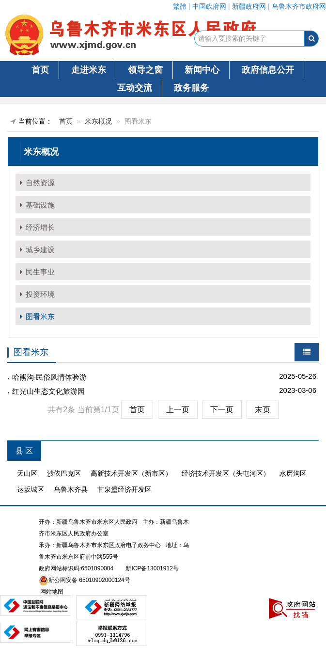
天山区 (27, 473)
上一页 (177, 409)
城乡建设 (40, 249)
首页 (40, 70)
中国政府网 (209, 6)
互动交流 (134, 88)
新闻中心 (202, 70)
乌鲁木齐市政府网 (299, 6)
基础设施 (40, 205)
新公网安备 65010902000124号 (89, 580)
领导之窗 (145, 70)
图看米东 (40, 316)
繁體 (179, 6)
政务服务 (191, 88)
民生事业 (40, 272)
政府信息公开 (268, 70)
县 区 (24, 451)
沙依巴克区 (64, 473)
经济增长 (40, 227)
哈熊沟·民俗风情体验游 (49, 377)
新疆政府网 (249, 6)
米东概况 (98, 121)
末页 (262, 409)
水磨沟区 (293, 473)
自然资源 (40, 182)
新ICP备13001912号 (151, 568)
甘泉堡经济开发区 (124, 489)
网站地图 (51, 591)
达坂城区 (30, 489)
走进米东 (88, 70)
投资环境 (40, 294)
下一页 (221, 409)
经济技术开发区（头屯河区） (226, 473)
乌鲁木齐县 (71, 489)
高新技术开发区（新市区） (131, 473)
